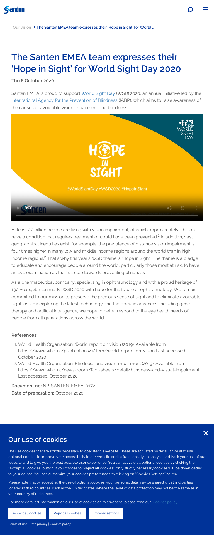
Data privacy (38, 524)
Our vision (24, 27)
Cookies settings (106, 513)
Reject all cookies (67, 513)
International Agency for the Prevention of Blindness (65, 100)
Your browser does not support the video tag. (107, 167)
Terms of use (17, 524)
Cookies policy (165, 502)
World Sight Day (98, 93)
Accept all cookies (27, 513)
